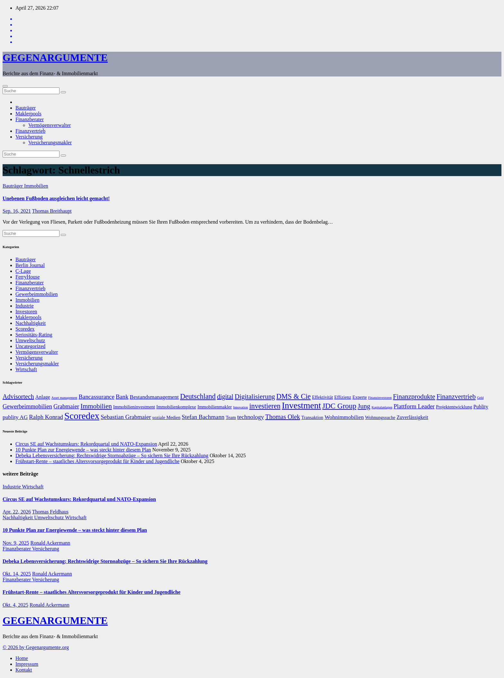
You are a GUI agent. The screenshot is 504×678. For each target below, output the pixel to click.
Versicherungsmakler (50, 142)
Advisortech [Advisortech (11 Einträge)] (18, 396)
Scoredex (25, 329)
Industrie (24, 305)
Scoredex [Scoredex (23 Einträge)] (81, 416)
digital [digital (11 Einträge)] (225, 396)
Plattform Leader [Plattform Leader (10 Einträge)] (414, 406)
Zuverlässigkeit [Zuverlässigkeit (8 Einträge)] (412, 417)
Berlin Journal (30, 265)
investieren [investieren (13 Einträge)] (264, 406)
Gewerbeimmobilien (36, 294)
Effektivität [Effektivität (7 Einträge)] (322, 397)
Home (21, 658)
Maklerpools (28, 113)
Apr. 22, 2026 (17, 511)
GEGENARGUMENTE (55, 57)
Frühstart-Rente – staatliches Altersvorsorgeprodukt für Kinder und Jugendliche (97, 461)
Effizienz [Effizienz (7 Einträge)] (342, 397)
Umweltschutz (30, 340)
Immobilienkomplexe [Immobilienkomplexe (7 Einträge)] (176, 406)
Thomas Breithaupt (52, 211)
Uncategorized (30, 346)
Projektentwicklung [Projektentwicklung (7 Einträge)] (454, 406)
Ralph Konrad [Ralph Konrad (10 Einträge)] (46, 417)
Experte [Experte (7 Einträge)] (359, 397)
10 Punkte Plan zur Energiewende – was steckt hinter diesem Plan (83, 449)
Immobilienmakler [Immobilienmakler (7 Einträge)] (214, 406)
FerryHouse (27, 277)
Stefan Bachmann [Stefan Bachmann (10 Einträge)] (203, 417)
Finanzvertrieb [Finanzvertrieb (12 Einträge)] (456, 396)
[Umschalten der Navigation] (5, 86)
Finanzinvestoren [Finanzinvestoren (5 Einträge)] (380, 397)
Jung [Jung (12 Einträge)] (364, 406)
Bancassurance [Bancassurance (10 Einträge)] (96, 396)
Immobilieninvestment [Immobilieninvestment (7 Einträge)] (134, 406)
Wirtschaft (26, 369)
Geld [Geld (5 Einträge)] (480, 397)
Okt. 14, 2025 (17, 573)
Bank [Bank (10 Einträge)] (122, 396)
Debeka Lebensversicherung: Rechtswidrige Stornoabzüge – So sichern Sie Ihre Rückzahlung (111, 455)
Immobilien (36, 186)
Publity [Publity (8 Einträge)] (480, 406)
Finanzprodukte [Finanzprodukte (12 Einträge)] (414, 396)
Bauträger (25, 108)
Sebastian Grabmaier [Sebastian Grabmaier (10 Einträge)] (126, 417)
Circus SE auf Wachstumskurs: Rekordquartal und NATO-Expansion (86, 444)
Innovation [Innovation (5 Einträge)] (240, 407)
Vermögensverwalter (49, 125)
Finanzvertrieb (30, 131)
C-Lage (23, 271)
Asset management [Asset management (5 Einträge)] (64, 397)
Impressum (26, 664)
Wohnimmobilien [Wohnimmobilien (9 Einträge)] (344, 417)
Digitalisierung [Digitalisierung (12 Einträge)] (255, 396)
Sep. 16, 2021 (17, 211)
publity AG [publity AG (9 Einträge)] (15, 417)
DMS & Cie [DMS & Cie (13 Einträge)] (293, 396)
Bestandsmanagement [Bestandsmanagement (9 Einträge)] (154, 397)
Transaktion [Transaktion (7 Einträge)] (312, 417)
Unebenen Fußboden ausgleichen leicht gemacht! (56, 198)
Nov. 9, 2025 (16, 543)
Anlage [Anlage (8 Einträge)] (42, 397)
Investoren (26, 311)
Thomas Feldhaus (50, 511)
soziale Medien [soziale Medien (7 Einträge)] (166, 417)
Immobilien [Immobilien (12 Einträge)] (96, 406)
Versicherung (28, 136)
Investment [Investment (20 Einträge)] (301, 405)
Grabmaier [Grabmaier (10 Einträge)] (66, 406)
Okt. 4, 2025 (15, 605)
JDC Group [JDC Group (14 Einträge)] (339, 406)
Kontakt (23, 670)
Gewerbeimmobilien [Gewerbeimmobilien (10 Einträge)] (27, 406)
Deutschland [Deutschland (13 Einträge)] (198, 396)
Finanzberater (29, 119)
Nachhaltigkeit (30, 323)
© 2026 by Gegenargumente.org (36, 647)
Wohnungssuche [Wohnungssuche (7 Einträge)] (380, 417)
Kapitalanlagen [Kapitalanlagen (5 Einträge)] (382, 407)
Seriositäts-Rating (33, 334)
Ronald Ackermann (50, 543)
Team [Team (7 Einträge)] (231, 417)
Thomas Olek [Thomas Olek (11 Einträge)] (282, 416)
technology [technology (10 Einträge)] (250, 417)
